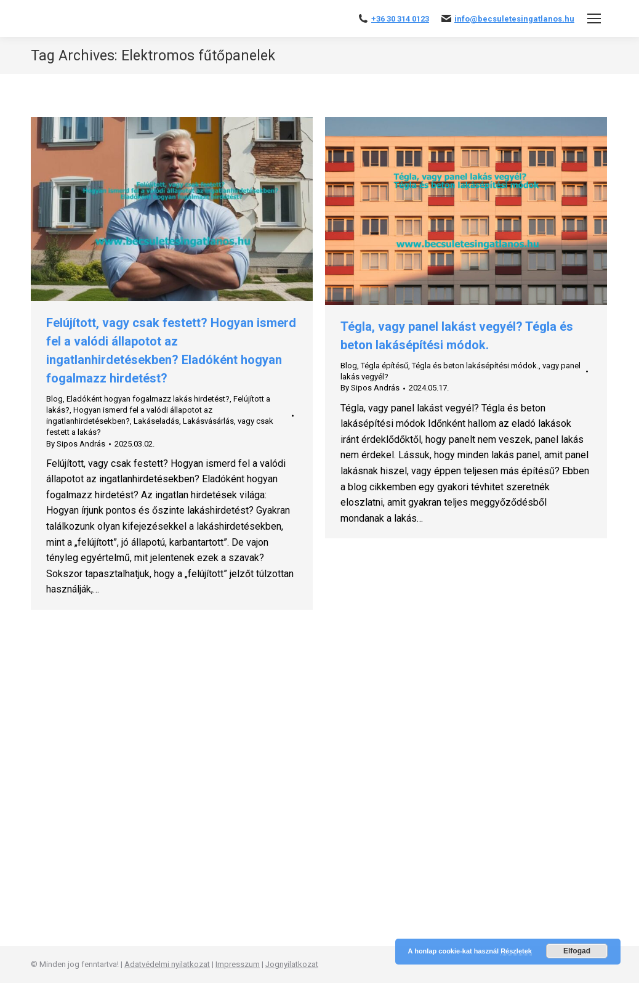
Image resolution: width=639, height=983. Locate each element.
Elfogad (576, 951)
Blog (54, 398)
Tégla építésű (384, 365)
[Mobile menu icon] (594, 18)
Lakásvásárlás (208, 421)
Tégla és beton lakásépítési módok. (475, 365)
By (75, 443)
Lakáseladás (156, 421)
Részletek (516, 951)
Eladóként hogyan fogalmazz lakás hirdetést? (148, 398)
